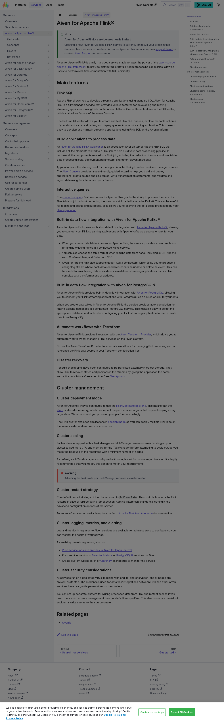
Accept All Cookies (182, 711)
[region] (112, 712)
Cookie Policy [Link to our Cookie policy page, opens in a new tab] (112, 714)
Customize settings (152, 711)
